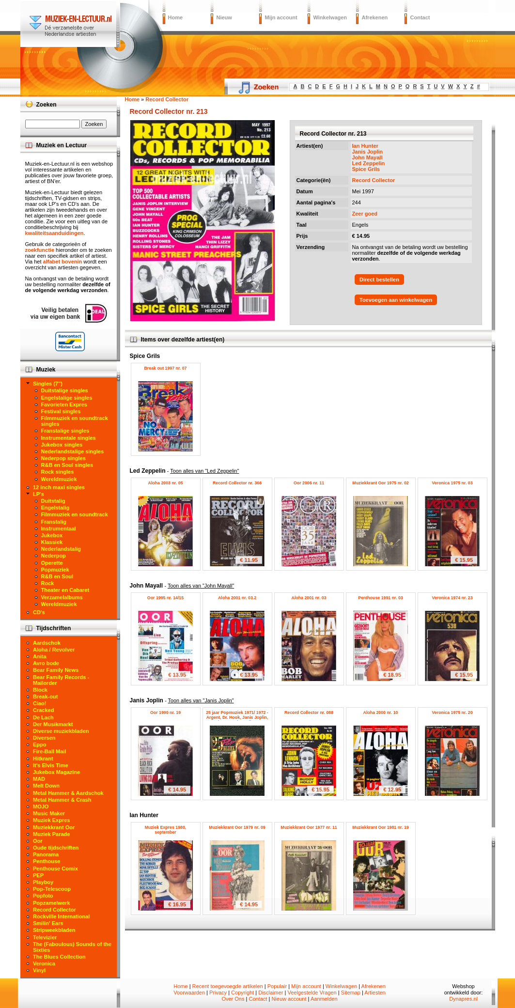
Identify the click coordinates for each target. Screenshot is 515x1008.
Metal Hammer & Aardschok (68, 793)
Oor (38, 841)
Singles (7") (47, 384)
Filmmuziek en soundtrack (74, 514)
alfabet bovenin (62, 261)
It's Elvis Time (50, 765)
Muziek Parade (51, 834)
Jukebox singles (62, 445)
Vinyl (39, 970)
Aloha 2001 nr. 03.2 (237, 597)
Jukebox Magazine (56, 772)
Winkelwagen (330, 17)
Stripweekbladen (54, 930)
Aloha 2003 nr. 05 (165, 483)
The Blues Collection (59, 957)
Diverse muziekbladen (61, 731)
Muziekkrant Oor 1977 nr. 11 (309, 827)
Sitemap (350, 992)
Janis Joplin (367, 152)
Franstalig (54, 522)
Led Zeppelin (368, 163)
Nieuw (224, 17)
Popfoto (43, 896)
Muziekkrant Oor (54, 827)
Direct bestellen (379, 279)
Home (175, 17)
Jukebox (52, 535)
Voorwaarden (189, 992)
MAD (39, 779)
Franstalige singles (65, 431)
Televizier (45, 937)
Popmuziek (55, 570)
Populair (277, 986)
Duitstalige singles (64, 390)
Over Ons (232, 999)
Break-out (45, 696)
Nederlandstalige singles (72, 451)
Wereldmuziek (59, 479)
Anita (40, 656)
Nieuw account (288, 999)
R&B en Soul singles (67, 465)
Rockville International (61, 916)
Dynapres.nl (463, 999)
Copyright (242, 992)
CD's (39, 612)
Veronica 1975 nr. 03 (452, 483)
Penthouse (46, 861)
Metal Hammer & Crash (62, 800)
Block (40, 690)
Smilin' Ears (48, 923)
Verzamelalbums (62, 597)
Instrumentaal (58, 528)
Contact (420, 17)
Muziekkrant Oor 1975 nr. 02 (380, 483)
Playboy (43, 882)
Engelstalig (55, 508)
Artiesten (374, 992)
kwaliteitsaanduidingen (54, 233)
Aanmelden (324, 999)
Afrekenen (375, 17)
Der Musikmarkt (53, 724)
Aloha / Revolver (54, 649)
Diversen (44, 738)
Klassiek (52, 542)
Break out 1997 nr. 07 (165, 368)
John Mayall (367, 157)
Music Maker (49, 813)
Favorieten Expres (64, 404)
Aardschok (47, 643)
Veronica (44, 963)
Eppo (40, 744)
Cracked (43, 710)
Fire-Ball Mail (49, 751)
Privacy (218, 992)
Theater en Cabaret (65, 590)
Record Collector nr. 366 (237, 483)
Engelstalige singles (67, 398)
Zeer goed (365, 214)
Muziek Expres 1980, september (166, 830)
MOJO (40, 806)
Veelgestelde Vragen (311, 992)
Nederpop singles (63, 458)
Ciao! (40, 703)
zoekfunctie (40, 250)
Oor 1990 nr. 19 (165, 712)
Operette (52, 563)
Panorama (46, 854)
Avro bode (46, 663)
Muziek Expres (51, 820)
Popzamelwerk (51, 903)
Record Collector (373, 180)
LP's (38, 494)
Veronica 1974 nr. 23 (452, 597)
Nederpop (53, 555)
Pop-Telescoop (52, 889)
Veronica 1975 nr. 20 (452, 712)
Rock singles (57, 472)
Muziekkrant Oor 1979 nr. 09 (237, 827)
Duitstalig (53, 501)
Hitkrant (43, 758)
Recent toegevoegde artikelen (227, 986)
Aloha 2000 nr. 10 (380, 712)
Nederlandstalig (61, 549)
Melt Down (46, 786)
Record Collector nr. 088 (308, 712)
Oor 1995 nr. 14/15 (165, 597)
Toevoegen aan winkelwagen (395, 300)
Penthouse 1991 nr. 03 (380, 597)
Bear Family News (55, 670)
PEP (38, 875)
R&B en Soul (57, 576)
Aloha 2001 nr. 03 (309, 597)
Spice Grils (366, 169)
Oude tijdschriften (55, 848)
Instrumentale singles (68, 438)
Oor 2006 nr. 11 (309, 483)
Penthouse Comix (55, 868)
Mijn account (281, 17)
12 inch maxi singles (59, 487)
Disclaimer (270, 992)
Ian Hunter (365, 146)
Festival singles (61, 411)
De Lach (43, 717)
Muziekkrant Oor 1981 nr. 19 (380, 827)
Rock (47, 583)
